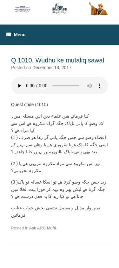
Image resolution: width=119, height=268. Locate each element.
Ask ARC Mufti (42, 228)
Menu (16, 34)
